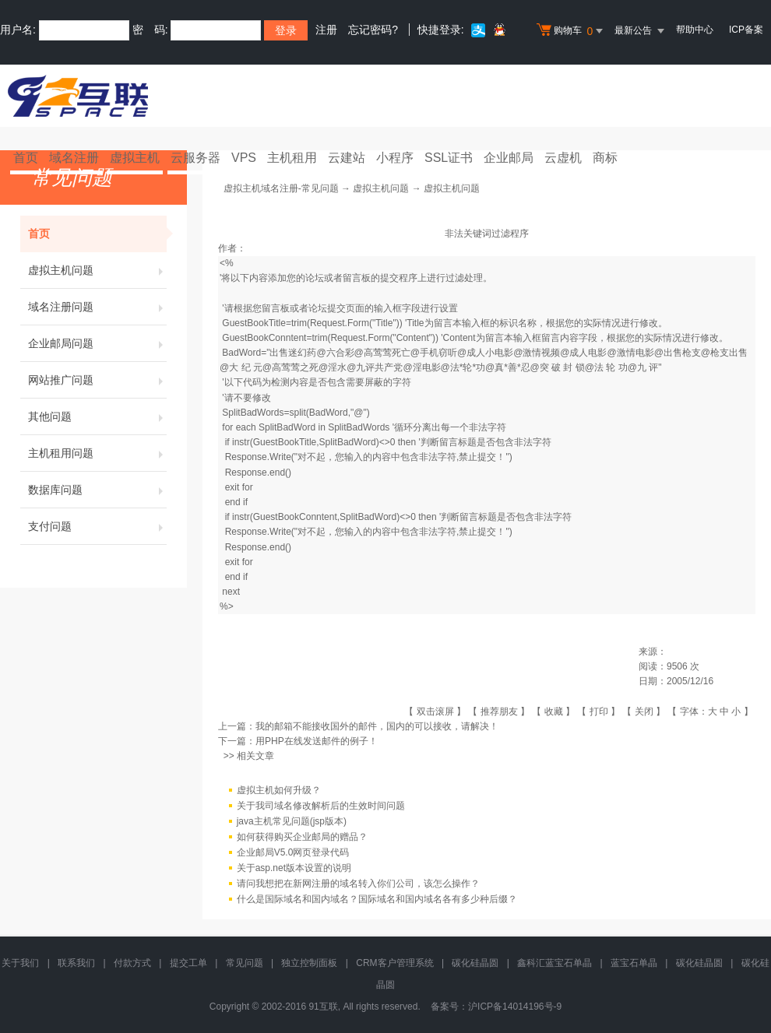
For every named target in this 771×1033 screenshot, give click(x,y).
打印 (599, 711)
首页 (25, 157)
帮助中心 (694, 29)
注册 (326, 29)
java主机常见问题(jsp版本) (292, 821)
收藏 (553, 711)
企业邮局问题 (97, 343)
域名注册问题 (97, 306)
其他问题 (97, 416)
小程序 (395, 157)
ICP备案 (746, 29)
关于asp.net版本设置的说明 (294, 868)
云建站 (346, 157)
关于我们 (20, 962)
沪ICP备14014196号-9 (515, 1006)
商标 (605, 157)
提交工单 (188, 962)
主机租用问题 (97, 453)
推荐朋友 (499, 711)
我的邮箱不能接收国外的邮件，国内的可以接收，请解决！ (376, 726)
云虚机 (563, 157)
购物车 (572, 31)
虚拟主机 (135, 157)
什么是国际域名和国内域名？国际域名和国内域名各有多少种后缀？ (377, 899)
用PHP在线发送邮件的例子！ (316, 741)
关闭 (644, 711)
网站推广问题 (97, 380)
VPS (243, 157)
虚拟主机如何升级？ (279, 790)
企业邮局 (508, 157)
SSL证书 (448, 157)
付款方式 (132, 962)
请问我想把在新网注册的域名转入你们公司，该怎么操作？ (358, 883)
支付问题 (97, 526)
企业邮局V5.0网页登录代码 (293, 852)
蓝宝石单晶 (634, 962)
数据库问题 (97, 489)
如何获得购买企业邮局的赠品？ (302, 836)
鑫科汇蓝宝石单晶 (554, 962)
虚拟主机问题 (97, 270)
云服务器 (195, 157)
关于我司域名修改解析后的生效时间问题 (321, 805)
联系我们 (76, 962)
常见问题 (244, 962)
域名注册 (74, 157)
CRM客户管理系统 (394, 962)
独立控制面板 (309, 962)
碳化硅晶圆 (475, 962)
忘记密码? (373, 29)
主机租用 (292, 157)
